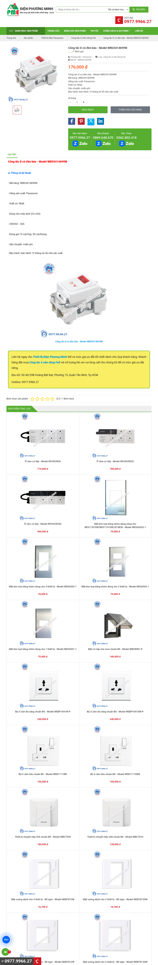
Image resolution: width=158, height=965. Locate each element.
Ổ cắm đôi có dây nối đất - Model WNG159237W (50, 752)
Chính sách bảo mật (130, 906)
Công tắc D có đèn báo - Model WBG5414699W (79, 341)
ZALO (6, 940)
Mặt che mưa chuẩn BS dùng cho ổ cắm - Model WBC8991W (21, 622)
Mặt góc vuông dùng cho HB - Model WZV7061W (137, 622)
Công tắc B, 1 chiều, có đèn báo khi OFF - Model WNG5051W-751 (137, 796)
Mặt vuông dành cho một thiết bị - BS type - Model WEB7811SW (137, 578)
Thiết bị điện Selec (92, 907)
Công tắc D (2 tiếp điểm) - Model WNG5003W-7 (79, 840)
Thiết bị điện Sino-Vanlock (95, 921)
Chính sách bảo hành (131, 896)
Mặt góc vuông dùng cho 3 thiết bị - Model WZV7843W (21, 665)
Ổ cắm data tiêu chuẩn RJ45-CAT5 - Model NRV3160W (108, 709)
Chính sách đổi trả (130, 901)
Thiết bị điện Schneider (94, 888)
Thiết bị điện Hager (92, 902)
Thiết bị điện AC (91, 912)
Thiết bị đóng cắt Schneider (96, 893)
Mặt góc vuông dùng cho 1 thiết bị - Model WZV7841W (79, 665)
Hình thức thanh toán (131, 892)
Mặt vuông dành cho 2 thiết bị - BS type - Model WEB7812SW (79, 578)
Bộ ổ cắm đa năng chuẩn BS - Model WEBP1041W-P (108, 491)
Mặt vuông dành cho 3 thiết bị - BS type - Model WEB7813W (137, 534)
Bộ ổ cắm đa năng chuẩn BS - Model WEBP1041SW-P (137, 491)
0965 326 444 (35, 908)
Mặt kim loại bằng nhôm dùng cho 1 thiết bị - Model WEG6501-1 (50, 491)
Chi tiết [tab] (12, 154)
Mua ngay (88, 109)
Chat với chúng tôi (134, 866)
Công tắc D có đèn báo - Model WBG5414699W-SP (50, 796)
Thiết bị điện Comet (92, 916)
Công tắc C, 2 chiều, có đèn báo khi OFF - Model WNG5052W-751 (108, 796)
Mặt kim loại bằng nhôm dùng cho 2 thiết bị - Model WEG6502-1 (21, 491)
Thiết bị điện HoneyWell (94, 926)
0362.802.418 (126, 138)
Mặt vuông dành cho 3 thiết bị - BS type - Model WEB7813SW (21, 578)
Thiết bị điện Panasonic (94, 897)
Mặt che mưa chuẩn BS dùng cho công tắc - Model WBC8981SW (50, 622)
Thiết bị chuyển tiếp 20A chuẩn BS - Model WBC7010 (108, 534)
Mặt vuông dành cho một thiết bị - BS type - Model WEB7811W (108, 578)
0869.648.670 (103, 138)
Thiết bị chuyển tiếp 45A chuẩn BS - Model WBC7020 (79, 534)
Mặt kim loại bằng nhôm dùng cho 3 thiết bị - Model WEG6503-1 (137, 447)
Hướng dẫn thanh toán (94, 862)
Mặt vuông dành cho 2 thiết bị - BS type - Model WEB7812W (50, 578)
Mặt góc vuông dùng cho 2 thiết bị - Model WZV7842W (50, 665)
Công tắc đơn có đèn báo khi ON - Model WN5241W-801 (21, 840)
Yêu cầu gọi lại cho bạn (94, 868)
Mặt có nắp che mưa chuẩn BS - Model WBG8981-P (79, 491)
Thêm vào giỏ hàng (130, 109)
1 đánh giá (78, 51)
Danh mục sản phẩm (23, 31)
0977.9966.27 (80, 138)
